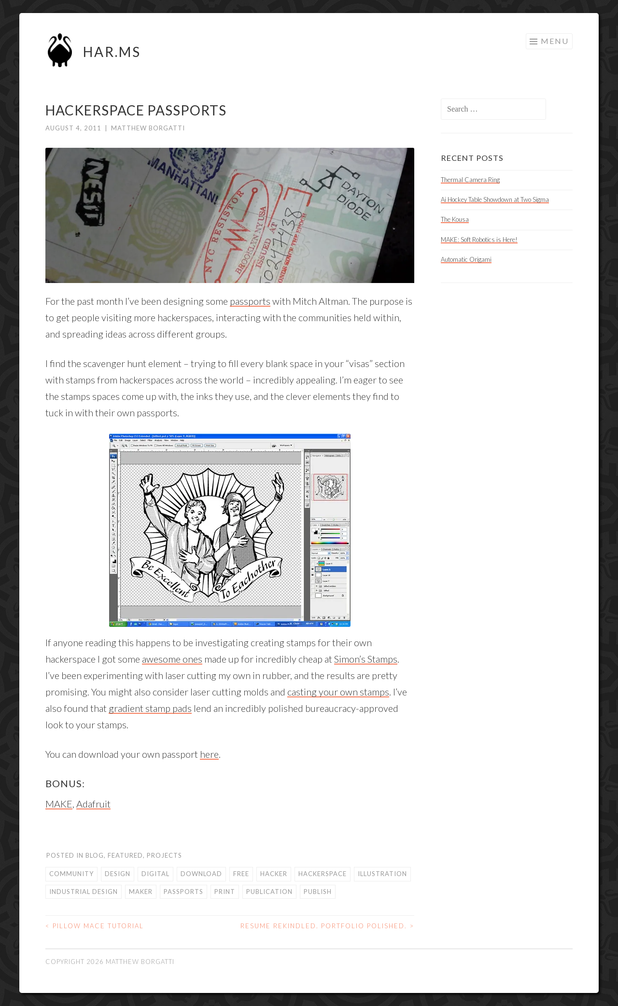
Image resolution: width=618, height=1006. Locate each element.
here (209, 754)
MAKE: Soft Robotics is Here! (479, 239)
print (224, 891)
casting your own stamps (338, 691)
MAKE (58, 803)
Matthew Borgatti (148, 128)
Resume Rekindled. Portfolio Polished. (327, 926)
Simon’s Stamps (365, 659)
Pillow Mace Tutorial (94, 926)
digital (155, 874)
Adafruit (93, 803)
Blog (94, 855)
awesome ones (172, 659)
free (241, 874)
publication (269, 891)
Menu (555, 40)
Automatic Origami (466, 259)
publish (318, 891)
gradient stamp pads (150, 708)
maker (141, 891)
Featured (125, 855)
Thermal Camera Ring (470, 180)
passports (250, 301)
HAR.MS (112, 51)
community (71, 874)
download (201, 874)
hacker (273, 874)
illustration (382, 874)
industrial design (83, 891)
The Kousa (455, 219)
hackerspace (322, 874)
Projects (164, 855)
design (117, 874)
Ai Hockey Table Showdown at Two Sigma (495, 199)
